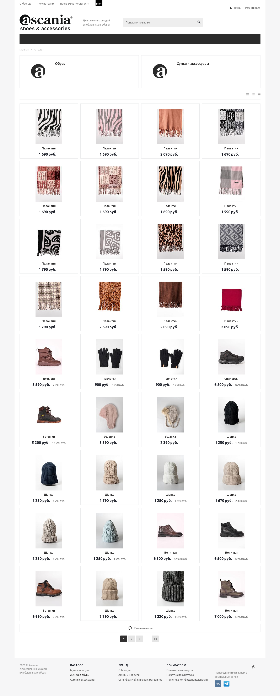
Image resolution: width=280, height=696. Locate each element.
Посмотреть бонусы (180, 670)
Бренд (123, 665)
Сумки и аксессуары (82, 679)
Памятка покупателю (180, 674)
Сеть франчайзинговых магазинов (140, 679)
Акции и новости (129, 674)
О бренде (124, 670)
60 (155, 638)
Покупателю (176, 665)
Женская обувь (79, 674)
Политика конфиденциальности (187, 679)
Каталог (76, 665)
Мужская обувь (80, 670)
